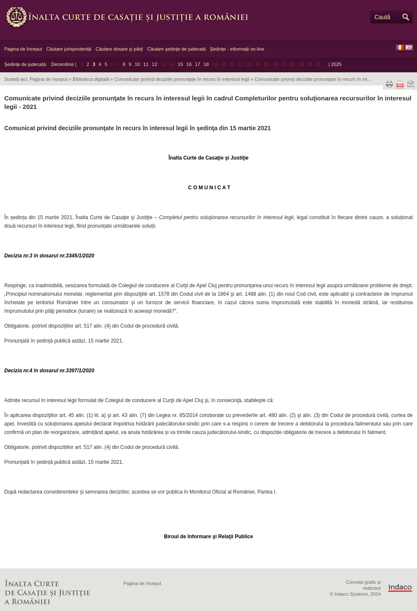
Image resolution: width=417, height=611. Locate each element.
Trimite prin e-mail (410, 83)
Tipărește (389, 83)
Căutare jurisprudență (68, 48)
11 (146, 64)
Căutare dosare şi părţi (119, 48)
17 (197, 64)
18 (206, 64)
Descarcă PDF (400, 84)
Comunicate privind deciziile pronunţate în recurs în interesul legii (181, 79)
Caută (382, 17)
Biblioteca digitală (91, 79)
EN (409, 47)
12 (154, 64)
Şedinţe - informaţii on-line (237, 48)
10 (137, 64)
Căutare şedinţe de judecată (176, 48)
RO (400, 47)
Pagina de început (23, 48)
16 (188, 64)
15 (180, 64)
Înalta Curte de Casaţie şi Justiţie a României (132, 17)
